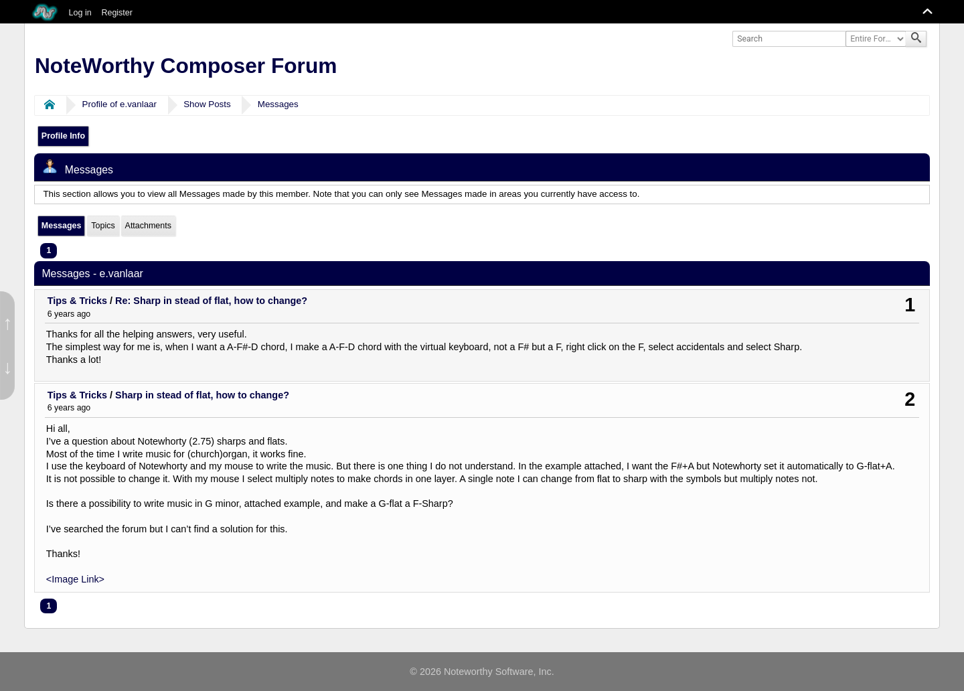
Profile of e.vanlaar (119, 104)
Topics (102, 225)
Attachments (148, 225)
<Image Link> (75, 579)
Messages (278, 104)
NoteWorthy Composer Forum (186, 66)
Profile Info (63, 136)
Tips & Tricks (77, 300)
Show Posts (207, 104)
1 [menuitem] (48, 250)
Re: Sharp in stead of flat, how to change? (211, 300)
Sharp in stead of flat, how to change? (202, 395)
